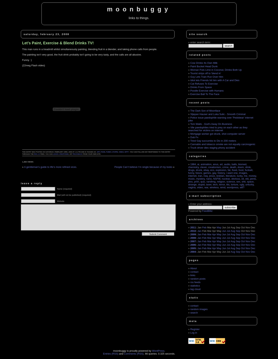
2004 (193, 251)
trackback (77, 154)
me (245, 175)
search (194, 312)
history (221, 173)
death (233, 167)
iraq (205, 175)
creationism (214, 167)
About (193, 268)
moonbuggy (139, 9)
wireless (214, 187)
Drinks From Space (201, 87)
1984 (193, 164)
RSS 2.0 (37, 154)
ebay (206, 170)
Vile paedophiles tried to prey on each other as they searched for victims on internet (217, 129)
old (246, 178)
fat (229, 170)
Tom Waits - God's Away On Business (211, 124)
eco (212, 170)
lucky (239, 175)
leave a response (61, 154)
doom (240, 167)
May (219, 227)
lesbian (220, 175)
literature (231, 175)
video (121, 152)
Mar (209, 234)
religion (221, 181)
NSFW (216, 178)
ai (198, 164)
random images (199, 309)
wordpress (232, 187)
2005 (193, 248)
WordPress (158, 350)
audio (227, 164)
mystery (200, 178)
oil (242, 178)
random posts (198, 278)
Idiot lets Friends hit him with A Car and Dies (214, 80)
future (199, 173)
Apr (214, 234)
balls (234, 164)
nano (209, 178)
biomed (242, 164)
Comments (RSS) (134, 353)
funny (108, 152)
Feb (204, 227)
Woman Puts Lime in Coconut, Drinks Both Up (216, 69)
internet (192, 175)
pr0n (196, 181)
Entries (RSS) (110, 353)
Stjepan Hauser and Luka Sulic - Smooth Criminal (218, 114)
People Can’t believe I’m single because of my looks (143, 167)
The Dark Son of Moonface (205, 110)
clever (203, 167)
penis (253, 178)
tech (215, 184)
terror (222, 184)
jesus (212, 175)
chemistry (193, 167)
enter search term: (200, 42)
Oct (243, 234)
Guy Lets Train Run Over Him (206, 76)
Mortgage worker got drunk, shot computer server (217, 133)
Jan (199, 231)
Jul (228, 231)
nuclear (226, 178)
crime (225, 167)
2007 (193, 241)
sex (238, 181)
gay (214, 173)
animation (206, 164)
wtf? (127, 152)
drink (248, 167)
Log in (193, 332)
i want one (231, 173)
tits (228, 184)
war (206, 187)
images (243, 173)
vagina (192, 187)
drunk (199, 170)
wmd (222, 187)
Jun (224, 231)
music (191, 178)
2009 (193, 234)
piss (190, 181)
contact (194, 271)
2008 (193, 237)
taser (208, 184)
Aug (233, 231)
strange (192, 184)
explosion (221, 170)
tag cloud (195, 289)
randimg (211, 181)
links (192, 275)
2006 (193, 244)
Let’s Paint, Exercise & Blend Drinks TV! (58, 43)
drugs (191, 170)
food (103, 152)
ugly (242, 184)
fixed (234, 170)
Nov (248, 234)
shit (244, 181)
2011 (193, 227)
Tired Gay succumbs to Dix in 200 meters (213, 140)
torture (234, 184)
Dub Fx (194, 137)
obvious (235, 178)
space (250, 181)
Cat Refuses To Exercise (204, 83)
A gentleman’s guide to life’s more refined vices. (50, 167)
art (98, 152)
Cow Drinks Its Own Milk (204, 62)
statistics (195, 285)
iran (200, 175)
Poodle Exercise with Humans (207, 90)
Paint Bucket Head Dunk (204, 66)
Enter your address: (201, 204)
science (230, 181)
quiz (202, 181)
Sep (238, 231)
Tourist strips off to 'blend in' (205, 73)
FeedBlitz (207, 210)
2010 (193, 231)
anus (215, 164)
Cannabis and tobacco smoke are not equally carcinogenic (222, 144)
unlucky (249, 184)
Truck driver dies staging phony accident (212, 147)
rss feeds (195, 282)
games (207, 173)
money (252, 175)
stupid (115, 152)
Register (195, 329)
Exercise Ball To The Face (205, 94)
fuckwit (249, 170)
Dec (253, 234)
